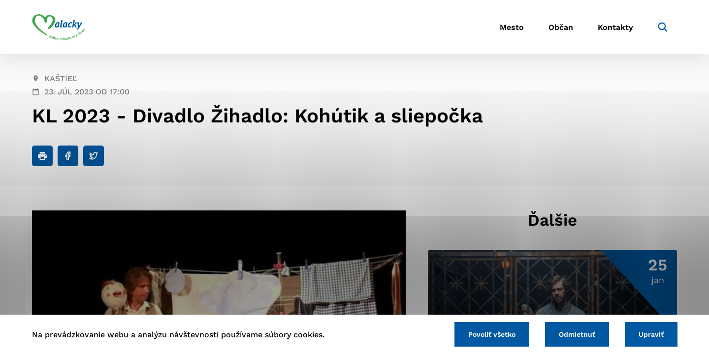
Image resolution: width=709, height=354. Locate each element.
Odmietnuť (577, 334)
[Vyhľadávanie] (663, 27)
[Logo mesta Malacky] (59, 27)
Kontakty (615, 27)
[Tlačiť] (42, 156)
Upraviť (651, 334)
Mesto (512, 27)
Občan (560, 27)
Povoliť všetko (492, 334)
